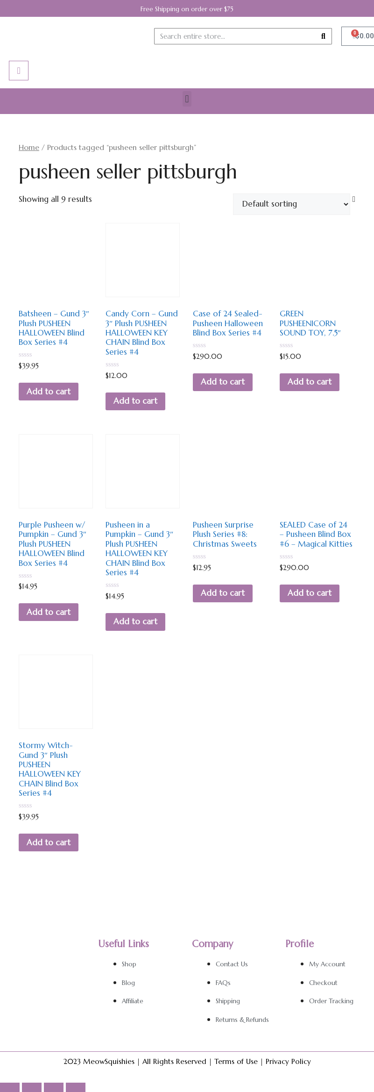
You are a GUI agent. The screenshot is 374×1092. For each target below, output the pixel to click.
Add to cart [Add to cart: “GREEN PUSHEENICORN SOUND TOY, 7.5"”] (310, 382)
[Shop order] (291, 204)
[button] (187, 99)
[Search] (323, 36)
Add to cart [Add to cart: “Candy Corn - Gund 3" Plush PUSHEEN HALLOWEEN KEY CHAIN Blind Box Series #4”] (135, 401)
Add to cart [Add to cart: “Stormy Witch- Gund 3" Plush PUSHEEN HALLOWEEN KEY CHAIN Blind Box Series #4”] (49, 842)
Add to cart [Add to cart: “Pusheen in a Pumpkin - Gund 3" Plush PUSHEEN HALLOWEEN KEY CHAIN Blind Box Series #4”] (135, 621)
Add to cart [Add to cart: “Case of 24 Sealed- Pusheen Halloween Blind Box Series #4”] (223, 382)
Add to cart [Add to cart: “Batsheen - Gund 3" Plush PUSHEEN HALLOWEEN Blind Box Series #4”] (49, 391)
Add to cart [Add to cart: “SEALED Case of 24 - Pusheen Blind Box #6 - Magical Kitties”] (310, 593)
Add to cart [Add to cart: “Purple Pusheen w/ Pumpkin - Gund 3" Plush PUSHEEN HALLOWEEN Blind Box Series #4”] (49, 612)
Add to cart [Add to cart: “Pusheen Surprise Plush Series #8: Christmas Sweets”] (223, 593)
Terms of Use (236, 1061)
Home (29, 147)
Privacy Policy (288, 1061)
